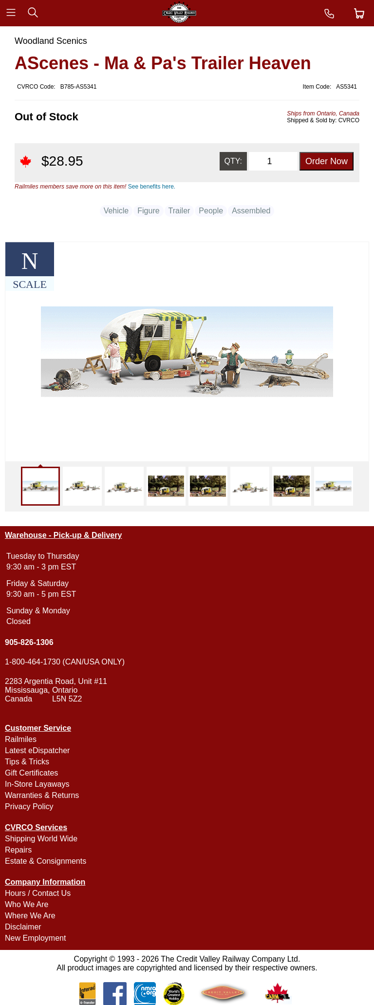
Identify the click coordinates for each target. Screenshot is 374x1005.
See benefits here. (151, 186)
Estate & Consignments (45, 861)
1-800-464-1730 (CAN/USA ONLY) (65, 662)
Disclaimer (23, 927)
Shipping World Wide (41, 838)
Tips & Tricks (27, 762)
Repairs (18, 850)
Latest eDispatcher (37, 750)
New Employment (35, 938)
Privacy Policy (29, 806)
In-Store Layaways (37, 784)
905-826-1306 (29, 642)
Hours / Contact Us (38, 893)
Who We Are (27, 904)
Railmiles (21, 739)
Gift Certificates (31, 773)
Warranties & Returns (42, 795)
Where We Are (30, 915)
